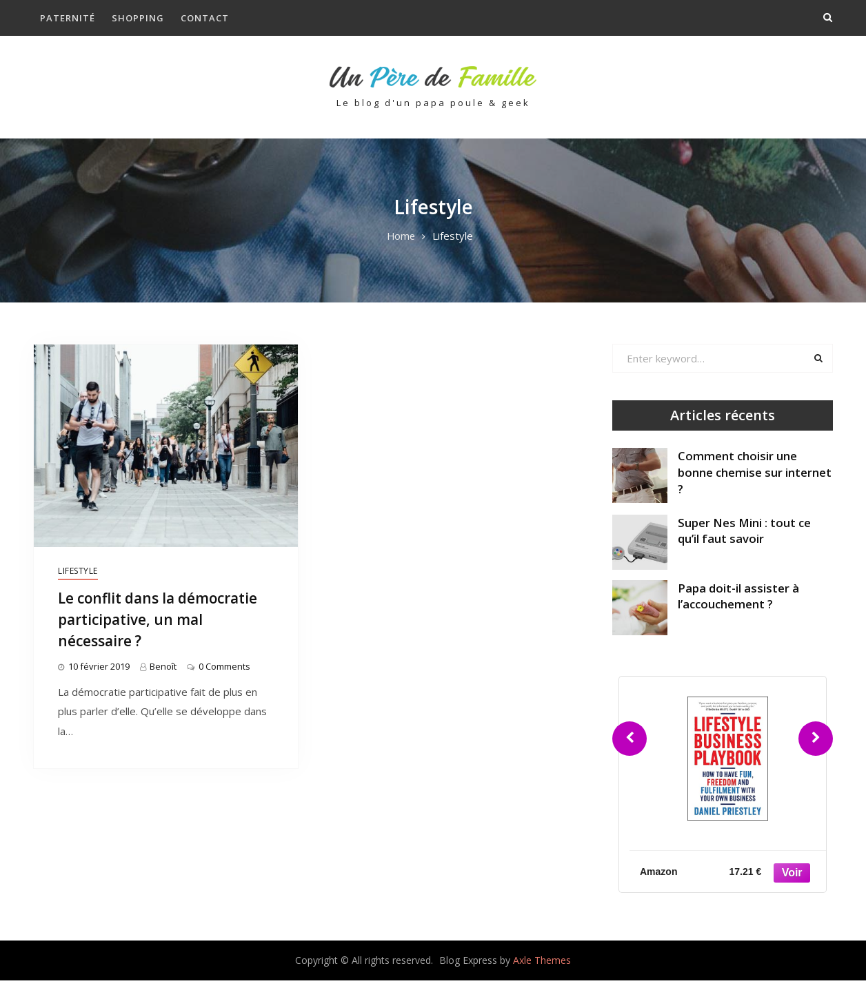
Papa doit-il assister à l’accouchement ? (738, 604)
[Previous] (629, 746)
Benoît (163, 674)
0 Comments (224, 674)
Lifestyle (78, 579)
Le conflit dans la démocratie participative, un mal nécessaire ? (165, 626)
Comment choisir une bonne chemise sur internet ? (755, 480)
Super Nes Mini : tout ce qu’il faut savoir (745, 538)
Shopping (138, 18)
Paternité (67, 18)
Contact (205, 18)
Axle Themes (542, 968)
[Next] (815, 746)
